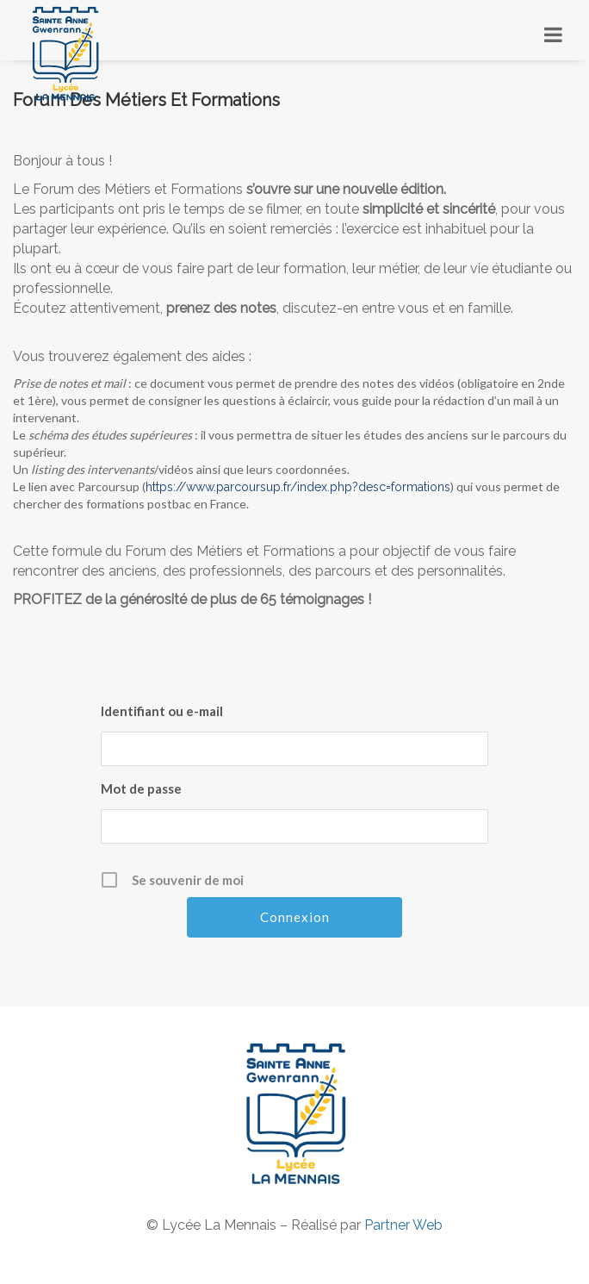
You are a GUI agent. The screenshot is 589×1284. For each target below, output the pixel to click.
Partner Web (403, 1225)
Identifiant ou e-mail (162, 711)
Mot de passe (141, 788)
